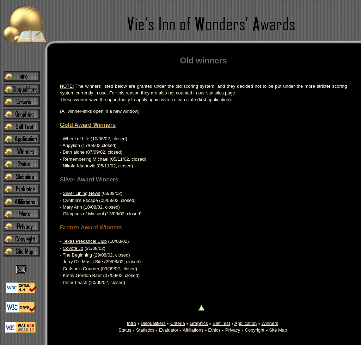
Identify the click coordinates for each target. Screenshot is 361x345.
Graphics (199, 323)
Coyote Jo (73, 248)
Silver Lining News (81, 193)
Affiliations (193, 330)
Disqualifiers (153, 323)
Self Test (221, 323)
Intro (131, 323)
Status (124, 330)
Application (245, 323)
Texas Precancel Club (85, 241)
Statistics (145, 330)
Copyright (254, 330)
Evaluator (168, 330)
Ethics (214, 330)
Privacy (232, 330)
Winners (269, 323)
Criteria (177, 323)
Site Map (278, 330)
